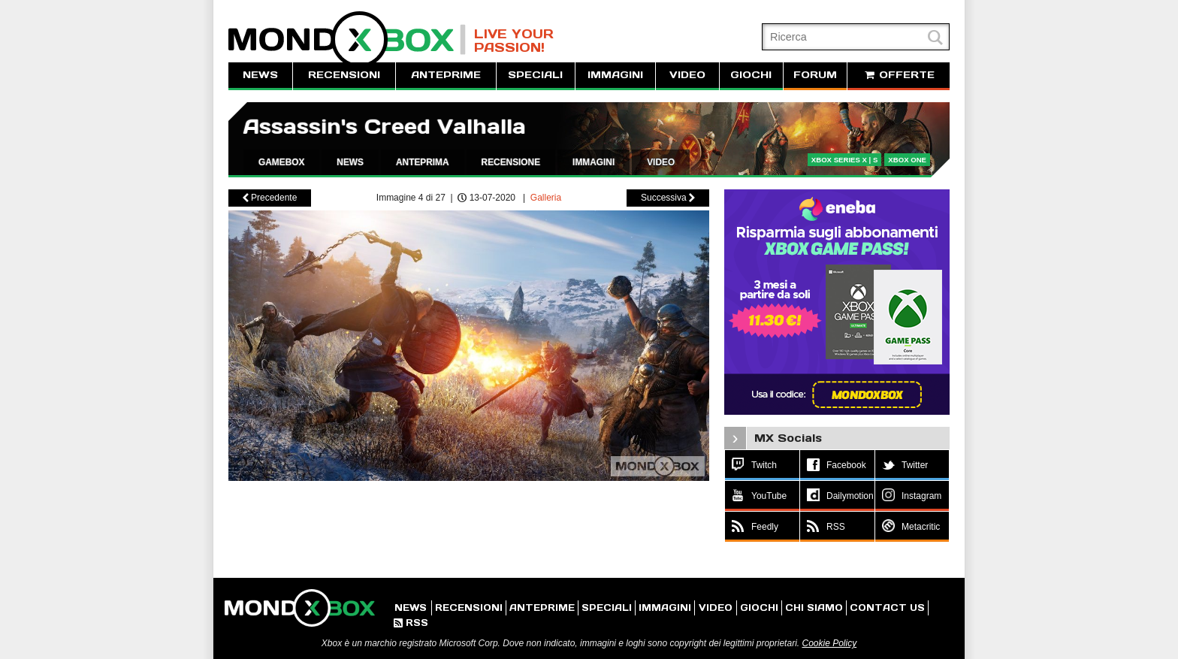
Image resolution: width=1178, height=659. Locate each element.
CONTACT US (887, 607)
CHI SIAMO (814, 607)
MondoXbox (347, 39)
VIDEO (687, 74)
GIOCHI (751, 74)
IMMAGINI (615, 74)
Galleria (545, 197)
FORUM (815, 74)
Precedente (270, 197)
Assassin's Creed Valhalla (384, 126)
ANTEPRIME (446, 74)
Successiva (668, 197)
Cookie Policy (829, 643)
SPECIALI (535, 74)
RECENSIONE (511, 162)
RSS (411, 622)
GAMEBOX (281, 162)
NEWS (260, 74)
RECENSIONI (344, 74)
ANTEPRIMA (422, 162)
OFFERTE (898, 74)
